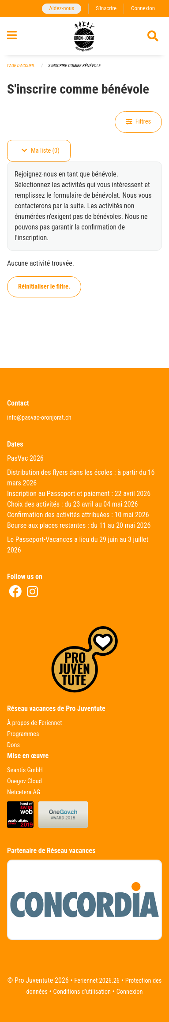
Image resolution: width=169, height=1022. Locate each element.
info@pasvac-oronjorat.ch (39, 417)
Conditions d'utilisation (82, 992)
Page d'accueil (21, 65)
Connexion (143, 8)
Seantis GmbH (25, 770)
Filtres (138, 121)
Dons (13, 745)
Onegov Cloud (24, 781)
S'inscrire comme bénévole (74, 65)
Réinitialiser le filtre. (44, 286)
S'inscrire (106, 8)
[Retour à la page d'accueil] (84, 36)
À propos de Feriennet (34, 723)
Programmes (23, 734)
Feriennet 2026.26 (97, 980)
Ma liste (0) (41, 150)
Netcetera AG (23, 792)
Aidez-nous (61, 8)
